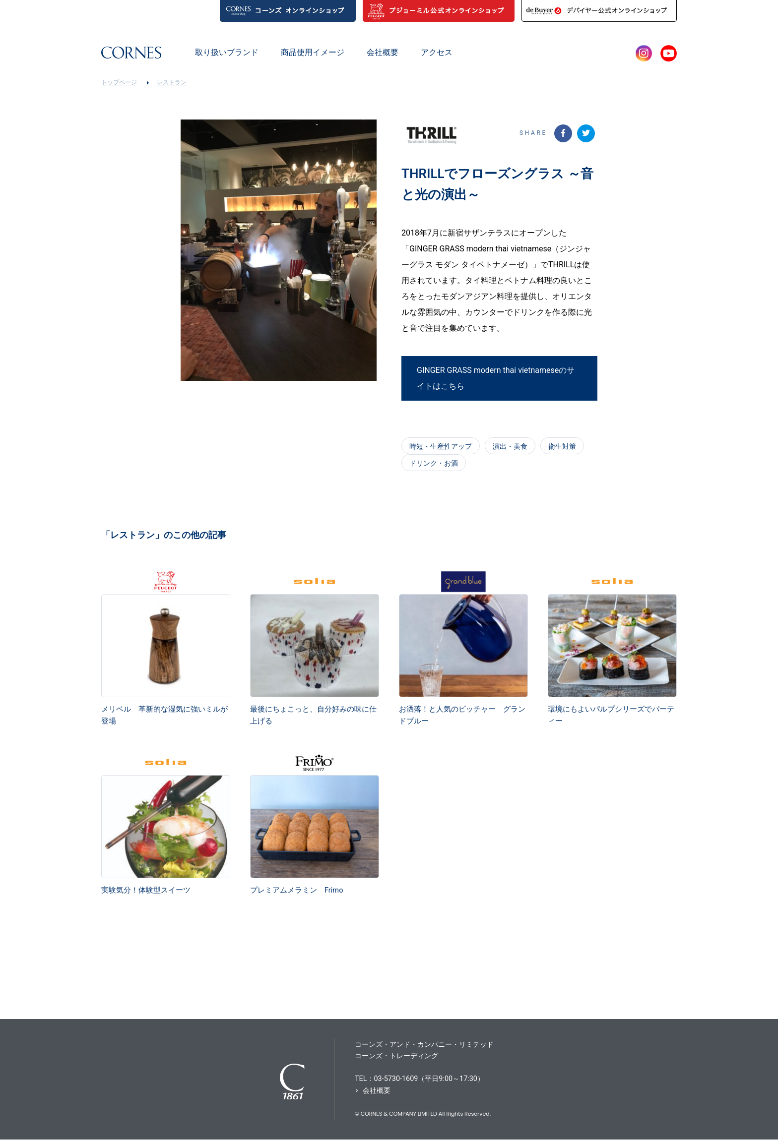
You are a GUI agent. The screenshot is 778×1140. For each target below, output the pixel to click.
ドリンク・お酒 (433, 463)
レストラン (172, 82)
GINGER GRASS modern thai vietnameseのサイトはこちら (496, 380)
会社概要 (382, 52)
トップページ (119, 82)
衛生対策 (562, 446)
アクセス (437, 52)
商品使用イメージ (312, 52)
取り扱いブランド (227, 52)
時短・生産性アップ (440, 446)
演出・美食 (510, 446)
